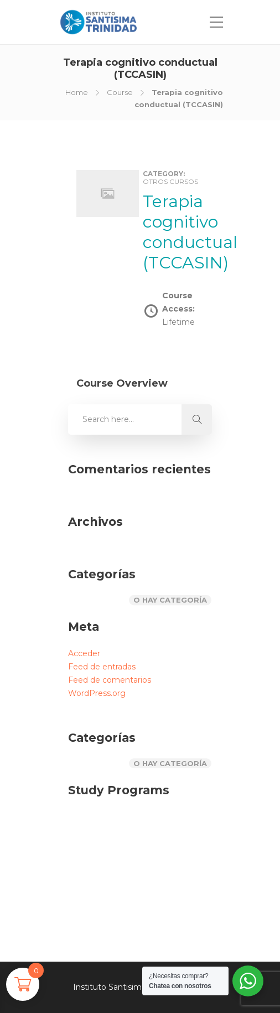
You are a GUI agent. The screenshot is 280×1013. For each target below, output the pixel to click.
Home (76, 92)
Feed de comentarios (109, 680)
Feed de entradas (102, 667)
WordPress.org (97, 693)
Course (120, 92)
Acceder (84, 653)
